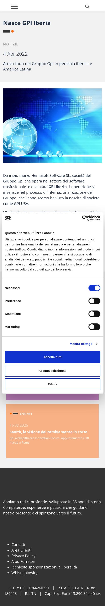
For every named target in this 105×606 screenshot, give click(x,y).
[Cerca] (87, 7)
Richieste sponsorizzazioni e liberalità (44, 567)
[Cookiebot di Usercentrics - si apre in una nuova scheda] (82, 218)
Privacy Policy (23, 555)
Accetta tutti (52, 357)
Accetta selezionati (52, 370)
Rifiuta (52, 384)
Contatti (18, 544)
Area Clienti (21, 550)
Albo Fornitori (23, 561)
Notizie (11, 44)
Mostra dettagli (81, 344)
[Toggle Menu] (14, 7)
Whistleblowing (24, 572)
